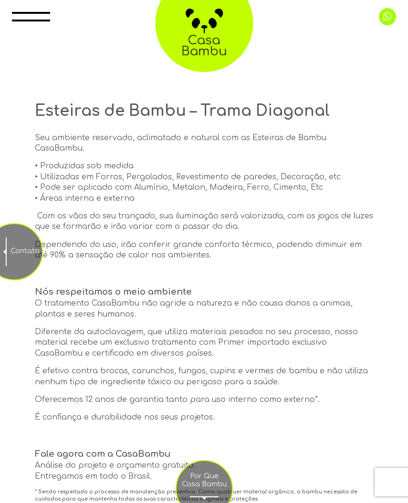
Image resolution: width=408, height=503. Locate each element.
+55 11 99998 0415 (387, 16)
